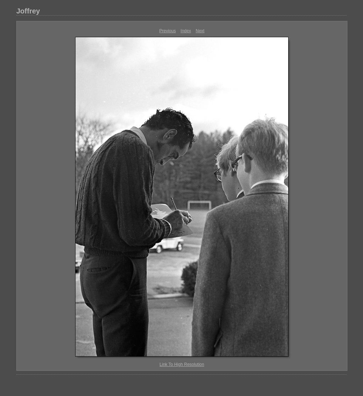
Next (200, 30)
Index (185, 30)
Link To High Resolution (182, 364)
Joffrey (28, 11)
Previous (167, 30)
